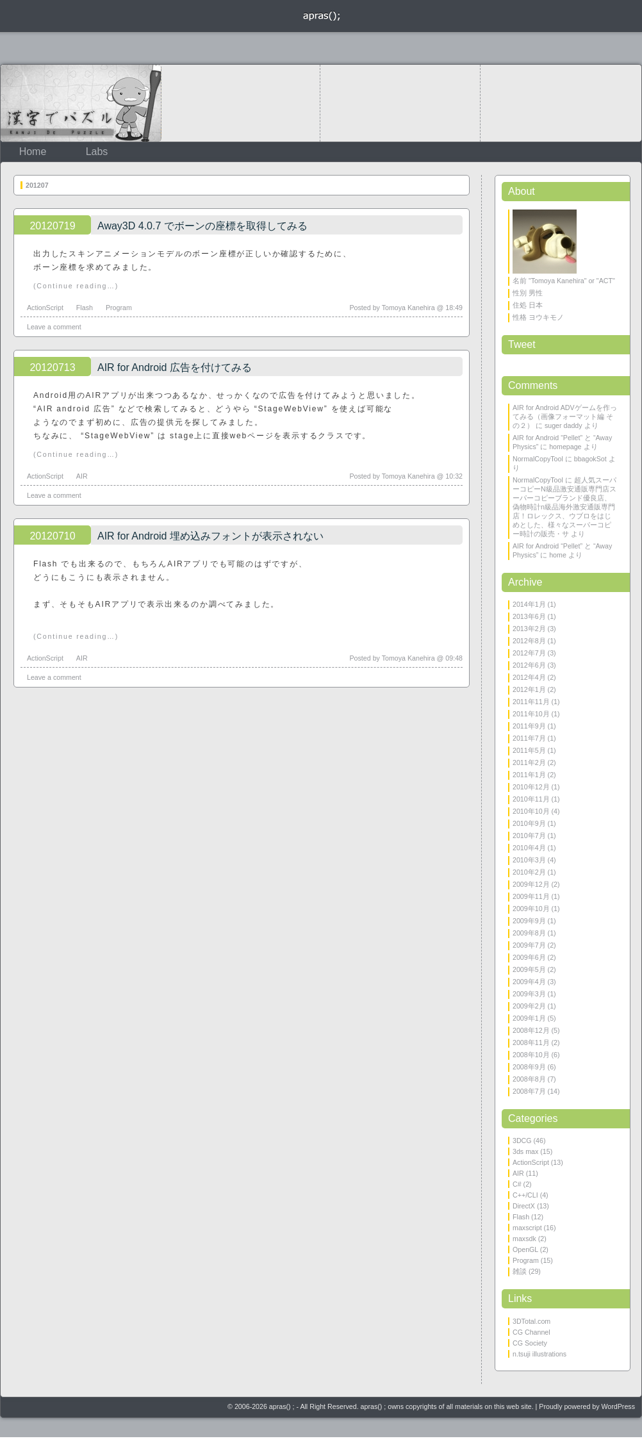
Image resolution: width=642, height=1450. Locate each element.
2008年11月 (531, 1042)
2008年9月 (529, 1067)
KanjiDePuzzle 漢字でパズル (81, 103)
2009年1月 (529, 1018)
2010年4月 (529, 848)
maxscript (527, 1228)
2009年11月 (531, 896)
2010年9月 (529, 823)
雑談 (520, 1271)
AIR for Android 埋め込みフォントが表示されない (210, 536)
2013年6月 (529, 616)
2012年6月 (529, 665)
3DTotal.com (531, 1321)
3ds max (525, 1151)
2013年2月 (529, 628)
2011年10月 (531, 714)
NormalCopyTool (538, 459)
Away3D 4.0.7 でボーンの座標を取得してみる (202, 225)
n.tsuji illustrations (539, 1354)
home (557, 555)
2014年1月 (529, 604)
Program (119, 307)
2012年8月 (529, 641)
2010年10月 (531, 811)
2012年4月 (529, 677)
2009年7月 (529, 945)
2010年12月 (531, 787)
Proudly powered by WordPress (587, 1406)
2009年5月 (529, 969)
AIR (82, 476)
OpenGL (525, 1249)
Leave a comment (54, 327)
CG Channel (531, 1332)
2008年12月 (531, 1030)
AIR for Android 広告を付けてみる (174, 367)
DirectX (524, 1206)
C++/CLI (525, 1195)
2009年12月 (531, 884)
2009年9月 (529, 921)
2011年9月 (529, 726)
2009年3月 (529, 994)
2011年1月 (529, 775)
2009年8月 (529, 933)
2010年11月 (531, 799)
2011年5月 (529, 750)
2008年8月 (529, 1079)
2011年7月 (529, 738)
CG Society (530, 1343)
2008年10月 (531, 1055)
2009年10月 (531, 908)
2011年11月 (531, 701)
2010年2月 (529, 872)
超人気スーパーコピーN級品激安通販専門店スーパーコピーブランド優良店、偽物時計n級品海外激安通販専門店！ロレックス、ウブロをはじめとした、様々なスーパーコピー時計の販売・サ (564, 507)
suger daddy (563, 425)
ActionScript (45, 307)
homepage (565, 446)
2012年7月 (529, 653)
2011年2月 (529, 762)
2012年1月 (529, 689)
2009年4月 (529, 981)
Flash (84, 307)
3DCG (522, 1140)
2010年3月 (529, 860)
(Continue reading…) (76, 286)
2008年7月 (529, 1091)
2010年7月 (529, 835)
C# (517, 1184)
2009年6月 (529, 957)
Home (33, 151)
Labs (97, 151)
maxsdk (524, 1238)
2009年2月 (529, 1006)
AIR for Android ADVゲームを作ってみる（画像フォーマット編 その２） (565, 416)
